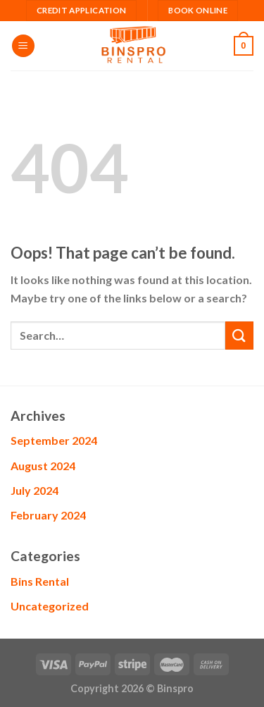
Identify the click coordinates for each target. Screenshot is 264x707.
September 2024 (54, 440)
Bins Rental (40, 581)
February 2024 (48, 515)
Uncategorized (50, 606)
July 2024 (34, 490)
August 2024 (43, 465)
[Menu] (23, 46)
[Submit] (239, 335)
